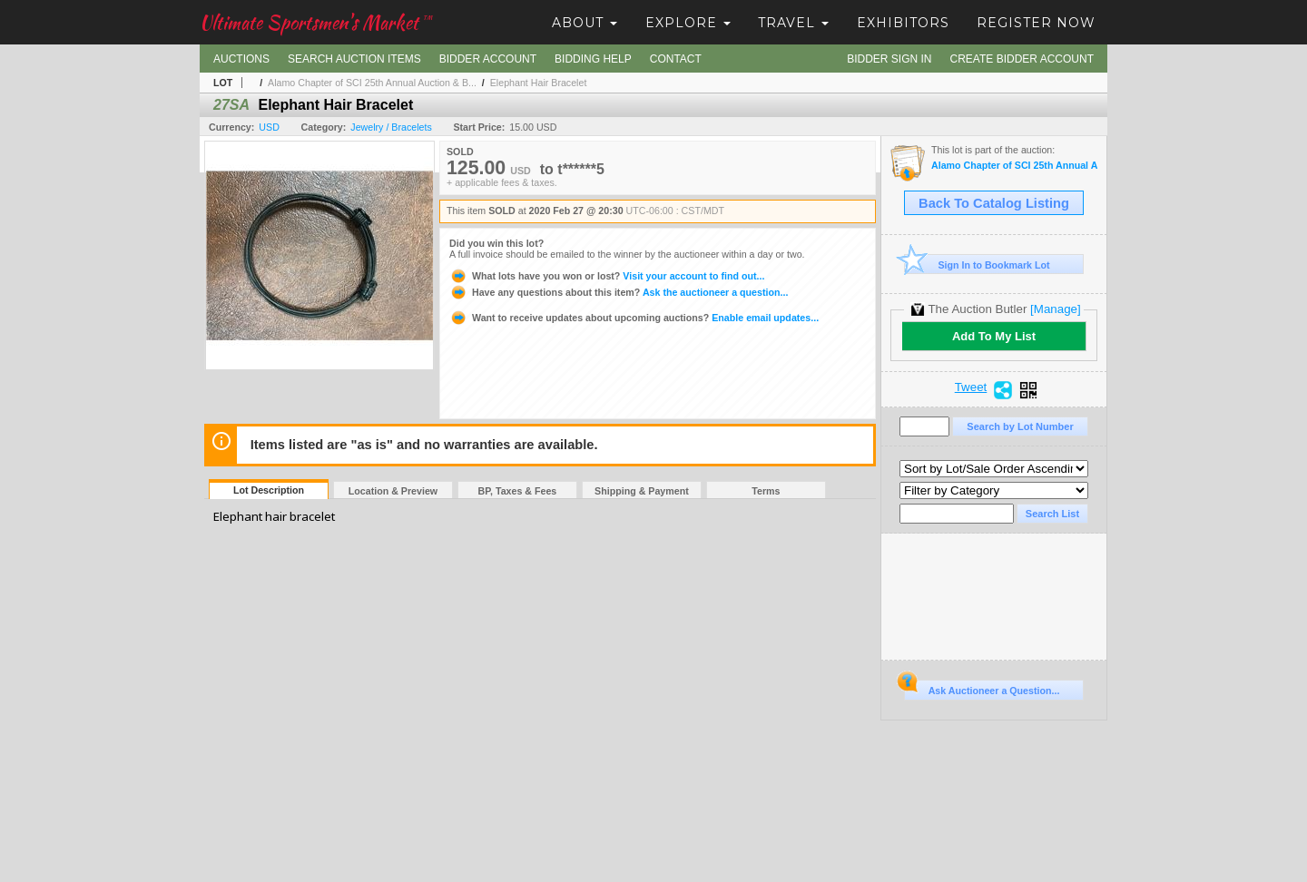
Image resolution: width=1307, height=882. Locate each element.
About (584, 23)
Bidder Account (487, 59)
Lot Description (268, 490)
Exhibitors (903, 23)
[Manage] (1055, 309)
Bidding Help (593, 59)
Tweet (971, 387)
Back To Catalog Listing (994, 203)
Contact (676, 59)
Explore (688, 23)
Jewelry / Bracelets (390, 127)
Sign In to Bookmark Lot (977, 264)
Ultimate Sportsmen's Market (316, 22)
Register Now (1036, 23)
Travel (793, 23)
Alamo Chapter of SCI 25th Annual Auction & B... (372, 82)
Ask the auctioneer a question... (618, 292)
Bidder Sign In (889, 59)
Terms (766, 490)
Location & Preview (393, 490)
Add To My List (994, 336)
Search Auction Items (354, 59)
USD (269, 127)
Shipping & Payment (642, 490)
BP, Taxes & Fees (517, 490)
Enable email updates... (634, 317)
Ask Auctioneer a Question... (981, 688)
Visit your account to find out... (606, 275)
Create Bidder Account (1022, 59)
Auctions (241, 59)
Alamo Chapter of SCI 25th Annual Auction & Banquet (1014, 166)
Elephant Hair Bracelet (538, 82)
